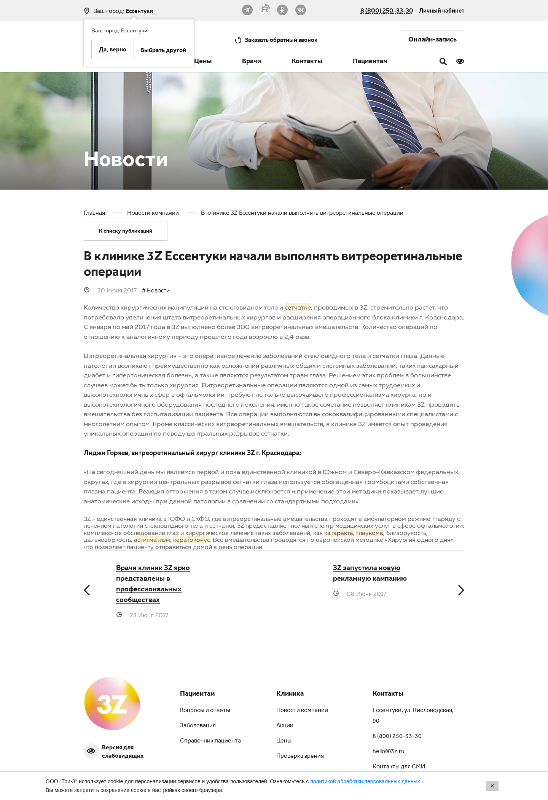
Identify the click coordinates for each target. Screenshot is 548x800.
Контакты (307, 62)
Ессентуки (139, 11)
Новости (158, 290)
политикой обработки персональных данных (365, 781)
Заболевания (198, 726)
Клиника (290, 694)
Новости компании (302, 711)
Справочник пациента (210, 741)
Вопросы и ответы (205, 711)
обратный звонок (281, 39)
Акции (284, 726)
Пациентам (370, 62)
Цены (203, 62)
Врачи (251, 62)
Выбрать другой (163, 51)
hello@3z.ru (389, 752)
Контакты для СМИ (399, 767)
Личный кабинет (441, 10)
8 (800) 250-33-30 (386, 10)
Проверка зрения (300, 757)
